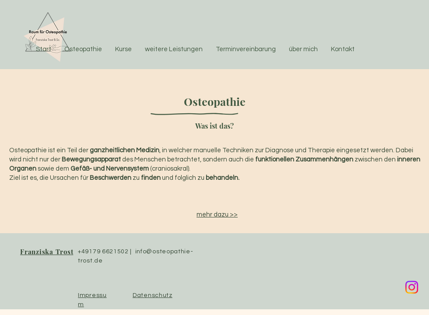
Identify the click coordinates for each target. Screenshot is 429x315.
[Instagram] (411, 287)
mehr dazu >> (217, 214)
